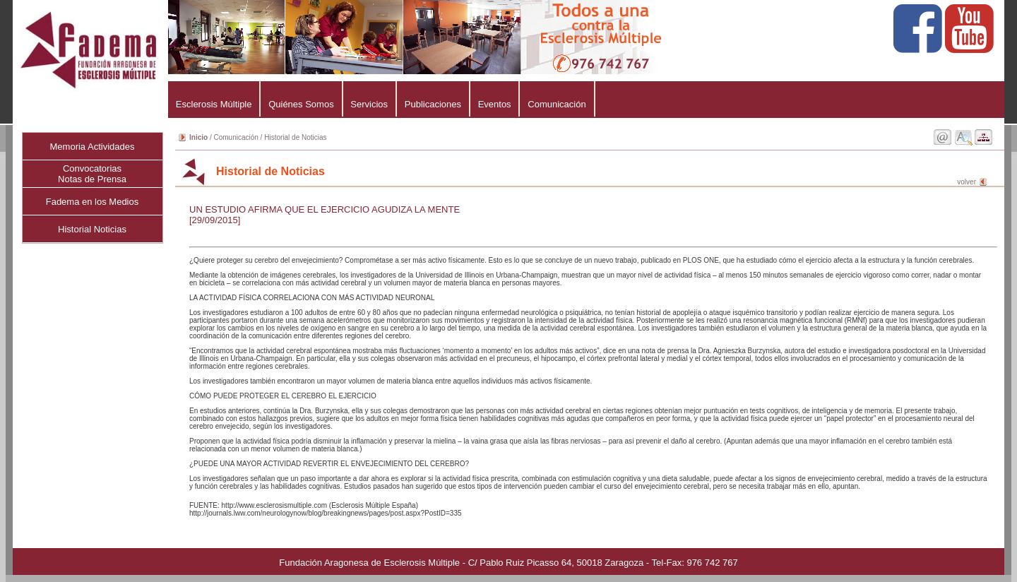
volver (966, 182)
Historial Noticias (92, 229)
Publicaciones (433, 104)
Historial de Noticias (295, 137)
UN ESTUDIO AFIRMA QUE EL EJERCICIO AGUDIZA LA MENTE (324, 209)
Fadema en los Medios (92, 201)
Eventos (494, 104)
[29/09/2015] (214, 220)
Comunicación (556, 104)
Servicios (369, 104)
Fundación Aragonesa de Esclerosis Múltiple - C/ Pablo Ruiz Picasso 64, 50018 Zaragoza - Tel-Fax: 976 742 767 (508, 562)
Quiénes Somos (301, 104)
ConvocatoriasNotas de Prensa (92, 173)
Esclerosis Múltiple (213, 104)
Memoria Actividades (92, 146)
